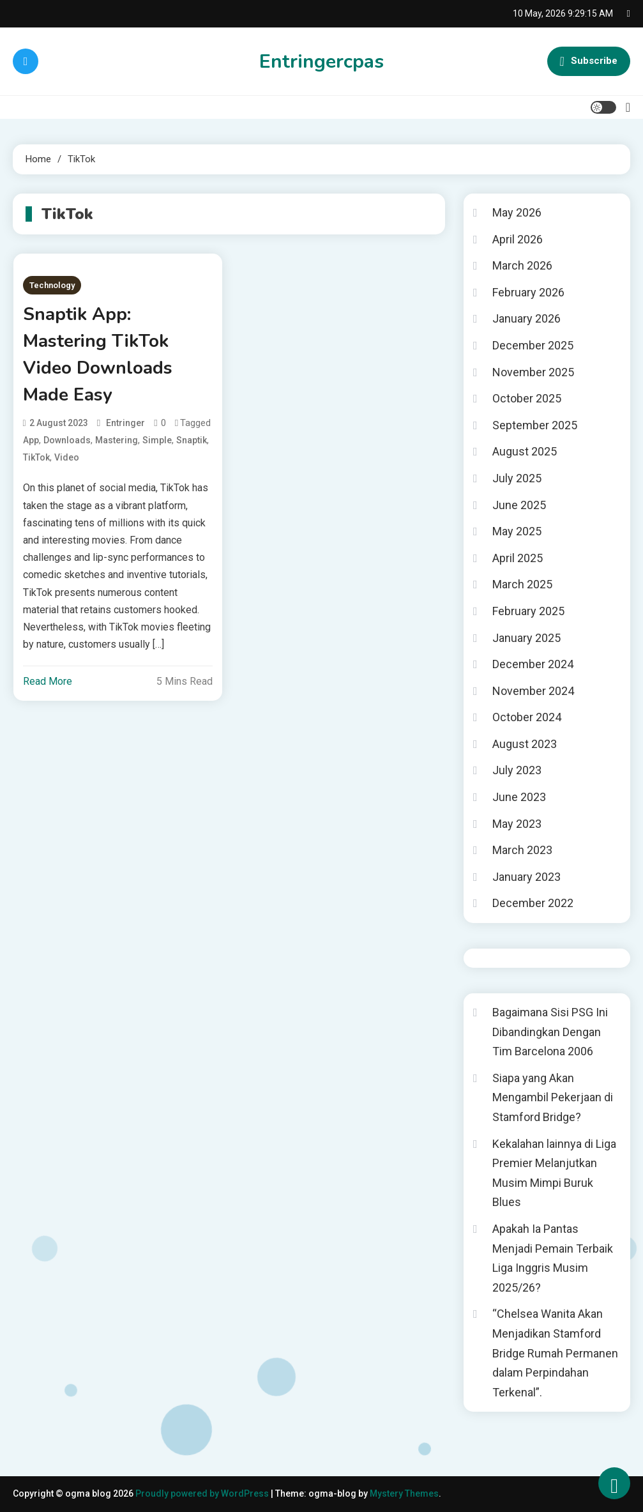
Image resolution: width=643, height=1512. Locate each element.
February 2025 (528, 611)
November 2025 (533, 372)
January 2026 (526, 318)
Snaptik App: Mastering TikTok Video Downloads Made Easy (97, 354)
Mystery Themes (404, 1493)
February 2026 (528, 292)
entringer (125, 423)
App (31, 440)
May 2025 (516, 531)
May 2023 (516, 823)
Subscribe (588, 61)
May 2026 (516, 212)
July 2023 (516, 770)
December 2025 (532, 345)
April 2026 (517, 239)
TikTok (36, 457)
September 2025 (534, 425)
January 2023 (526, 876)
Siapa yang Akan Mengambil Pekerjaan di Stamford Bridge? (552, 1097)
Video (66, 457)
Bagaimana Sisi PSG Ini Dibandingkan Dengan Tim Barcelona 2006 (550, 1031)
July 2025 (516, 478)
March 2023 (522, 850)
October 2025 (526, 398)
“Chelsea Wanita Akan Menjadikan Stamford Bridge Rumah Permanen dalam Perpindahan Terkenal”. (555, 1352)
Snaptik (191, 440)
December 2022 (532, 903)
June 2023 (519, 797)
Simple (157, 440)
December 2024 (532, 664)
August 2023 (524, 744)
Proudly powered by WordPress (203, 1493)
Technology (52, 285)
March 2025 (522, 584)
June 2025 (519, 505)
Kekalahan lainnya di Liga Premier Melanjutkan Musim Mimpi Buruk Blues (554, 1173)
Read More (47, 681)
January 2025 (526, 638)
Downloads (67, 440)
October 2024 (526, 717)
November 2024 (533, 691)
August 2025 (524, 451)
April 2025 (517, 558)
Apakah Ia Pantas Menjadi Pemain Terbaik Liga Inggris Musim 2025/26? (552, 1258)
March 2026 (522, 265)
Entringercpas (321, 62)
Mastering (116, 440)
